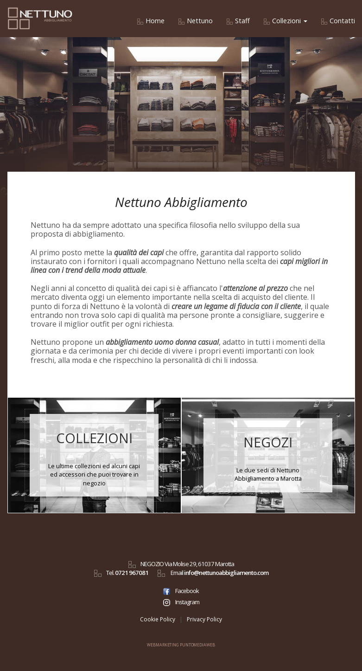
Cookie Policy (157, 619)
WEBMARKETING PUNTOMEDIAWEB (181, 645)
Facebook (181, 591)
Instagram (181, 602)
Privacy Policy (204, 619)
